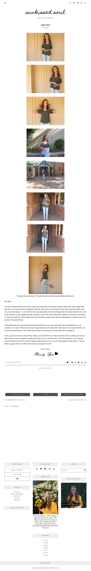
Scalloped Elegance (76, 400)
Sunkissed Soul (45, 13)
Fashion (10, 362)
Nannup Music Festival (16, 400)
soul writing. (17, 494)
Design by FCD (54, 568)
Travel (17, 498)
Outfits (18, 362)
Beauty (17, 500)
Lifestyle (17, 496)
